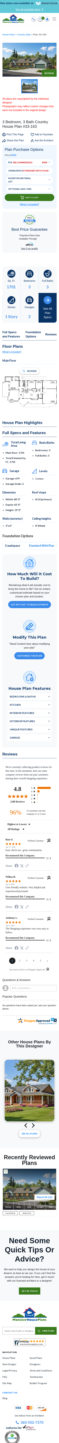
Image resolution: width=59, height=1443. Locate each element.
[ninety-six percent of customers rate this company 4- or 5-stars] (29, 812)
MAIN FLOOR (27, 1213)
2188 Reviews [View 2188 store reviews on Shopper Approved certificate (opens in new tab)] (19, 801)
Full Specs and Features (11, 334)
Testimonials (36, 1376)
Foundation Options (33, 334)
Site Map (7, 1383)
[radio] (42, 788)
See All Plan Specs (47, 307)
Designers (35, 1364)
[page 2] (19, 960)
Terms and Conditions (41, 1370)
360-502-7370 (29, 1422)
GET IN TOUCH (30, 1291)
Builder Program (38, 1383)
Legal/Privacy (9, 1370)
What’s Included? (29, 204)
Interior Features (22, 712)
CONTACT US (9, 1392)
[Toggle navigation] (54, 19)
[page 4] (33, 960)
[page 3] (26, 960)
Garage (15, 737)
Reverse (49, 73)
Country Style (24, 34)
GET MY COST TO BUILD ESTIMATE (29, 604)
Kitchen (15, 704)
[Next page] (47, 960)
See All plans (29, 1133)
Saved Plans (36, 1357)
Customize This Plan (29, 655)
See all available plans (29, 9)
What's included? (11, 352)
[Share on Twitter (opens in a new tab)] (22, 866)
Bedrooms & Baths (23, 696)
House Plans (8, 34)
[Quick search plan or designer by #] (18, 1331)
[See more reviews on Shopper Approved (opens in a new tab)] (27, 866)
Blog (4, 1398)
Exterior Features (22, 721)
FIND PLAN (46, 1330)
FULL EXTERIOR (10, 1213)
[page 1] (12, 961)
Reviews (51, 334)
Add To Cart (29, 197)
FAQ (4, 1376)
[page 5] (40, 960)
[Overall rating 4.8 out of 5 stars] (17, 796)
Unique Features (21, 729)
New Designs (9, 1364)
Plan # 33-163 (44, 1197)
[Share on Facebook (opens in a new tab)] (16, 866)
